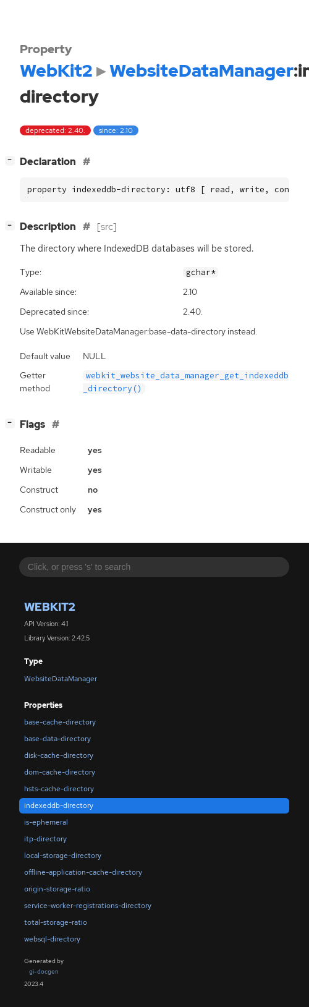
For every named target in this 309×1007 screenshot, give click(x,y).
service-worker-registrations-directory (87, 906)
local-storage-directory (62, 855)
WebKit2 (49, 606)
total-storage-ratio (55, 922)
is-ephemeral (46, 822)
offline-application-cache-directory (83, 872)
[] (12, 160)
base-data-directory (57, 739)
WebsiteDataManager (60, 679)
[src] (107, 226)
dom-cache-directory (59, 772)
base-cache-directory (60, 722)
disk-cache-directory (58, 755)
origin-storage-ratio (57, 889)
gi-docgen (44, 971)
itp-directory (45, 839)
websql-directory (52, 939)
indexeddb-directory (58, 805)
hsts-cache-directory (59, 789)
